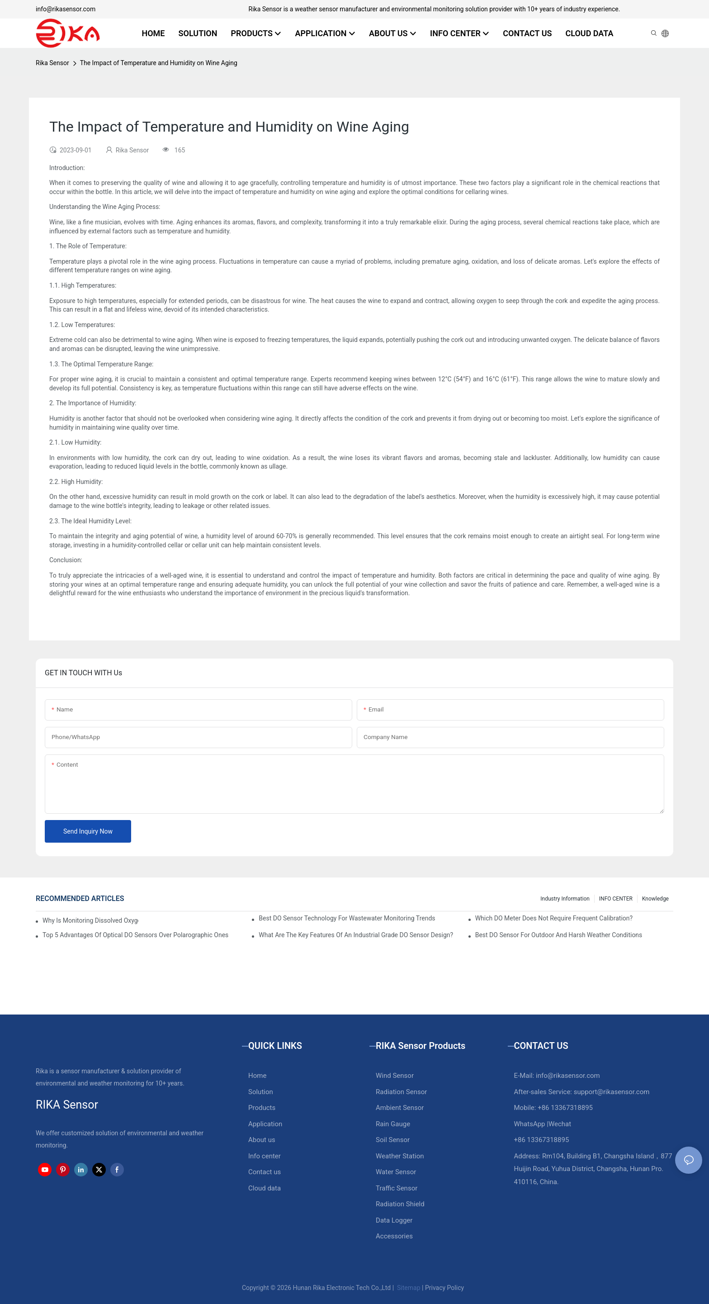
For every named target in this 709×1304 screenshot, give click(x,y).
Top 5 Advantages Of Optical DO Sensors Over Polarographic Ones (135, 935)
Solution (260, 1092)
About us (261, 1140)
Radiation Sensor (401, 1092)
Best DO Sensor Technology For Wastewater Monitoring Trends (347, 918)
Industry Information (565, 899)
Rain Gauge (393, 1124)
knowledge (655, 899)
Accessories (394, 1236)
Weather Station (400, 1156)
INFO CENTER (616, 899)
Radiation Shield (400, 1204)
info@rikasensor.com (65, 9)
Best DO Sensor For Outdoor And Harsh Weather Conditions (559, 935)
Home (257, 1076)
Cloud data (264, 1188)
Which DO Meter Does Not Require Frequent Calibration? (554, 918)
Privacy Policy (444, 1287)
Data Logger (394, 1220)
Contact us (264, 1172)
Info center (264, 1156)
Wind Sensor (395, 1076)
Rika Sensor (52, 62)
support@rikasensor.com (612, 1092)
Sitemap (408, 1287)
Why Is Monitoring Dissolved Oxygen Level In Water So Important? (90, 920)
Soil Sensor (393, 1140)
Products (261, 1108)
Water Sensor (396, 1172)
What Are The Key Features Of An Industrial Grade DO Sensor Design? (356, 935)
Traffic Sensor (396, 1188)
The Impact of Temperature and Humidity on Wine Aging (158, 62)
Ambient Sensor (400, 1108)
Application (265, 1124)
